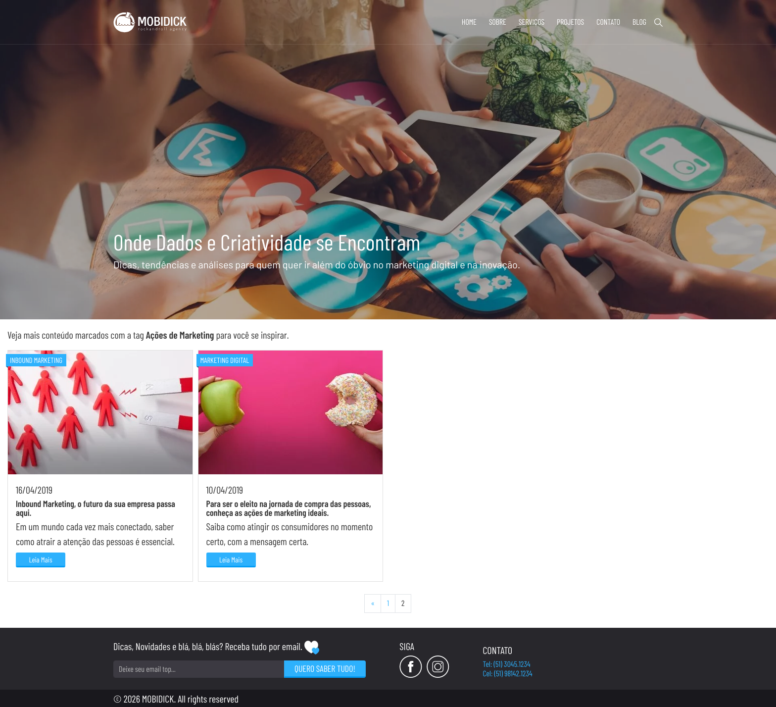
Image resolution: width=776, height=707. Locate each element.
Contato (608, 22)
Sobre (497, 22)
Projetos (570, 22)
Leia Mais (40, 559)
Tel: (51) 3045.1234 (507, 664)
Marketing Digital (224, 359)
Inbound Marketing (36, 359)
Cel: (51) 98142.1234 (508, 673)
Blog (639, 22)
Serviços (531, 22)
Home (469, 22)
